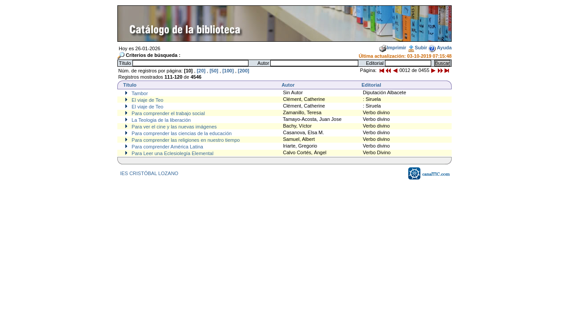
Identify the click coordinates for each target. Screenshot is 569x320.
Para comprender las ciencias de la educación (181, 133)
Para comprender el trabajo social (167, 113)
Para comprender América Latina (166, 146)
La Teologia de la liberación (160, 120)
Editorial (371, 85)
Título (129, 85)
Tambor (139, 93)
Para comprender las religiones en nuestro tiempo (185, 140)
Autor (287, 85)
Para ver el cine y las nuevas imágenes (173, 126)
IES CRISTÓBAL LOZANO (149, 173)
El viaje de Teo (146, 100)
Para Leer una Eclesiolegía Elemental (171, 153)
